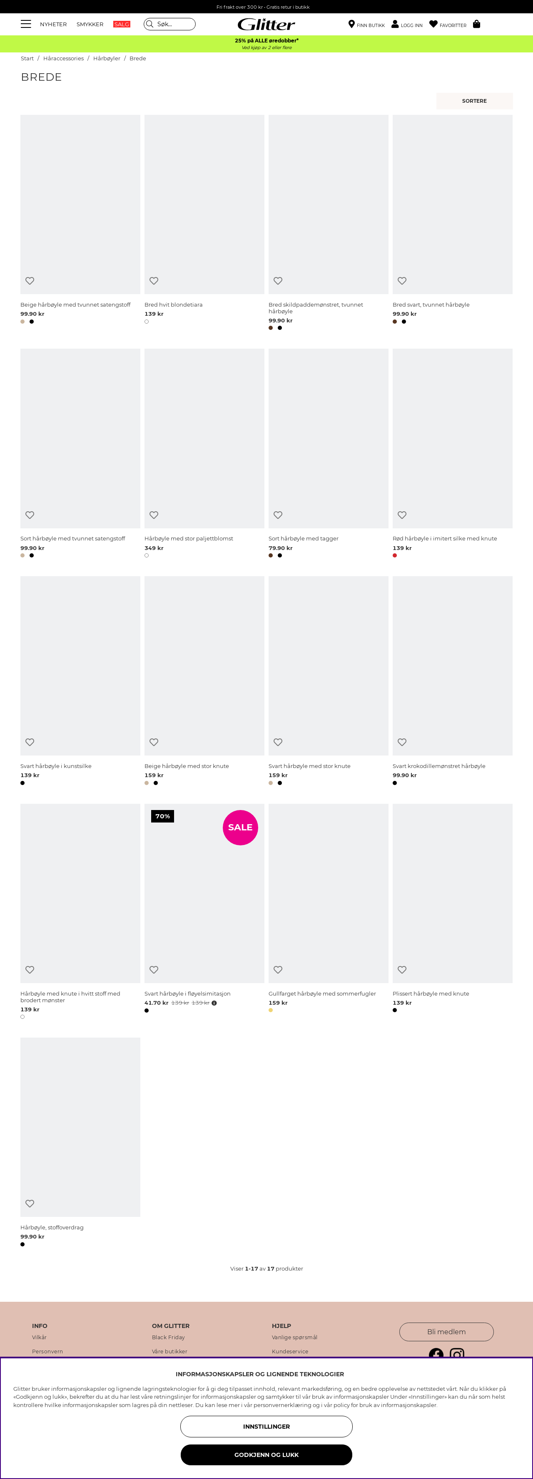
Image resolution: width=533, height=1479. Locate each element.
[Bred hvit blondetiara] (204, 224)
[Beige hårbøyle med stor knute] (204, 682)
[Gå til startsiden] (266, 24)
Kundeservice (290, 1352)
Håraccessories (63, 58)
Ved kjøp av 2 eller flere (266, 47)
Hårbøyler (106, 58)
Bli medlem (446, 1332)
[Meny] (27, 24)
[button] (410, 24)
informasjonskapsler (408, 1405)
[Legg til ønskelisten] (29, 281)
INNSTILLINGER (266, 1426)
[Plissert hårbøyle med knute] (453, 913)
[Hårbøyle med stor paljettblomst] (204, 455)
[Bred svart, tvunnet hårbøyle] (453, 224)
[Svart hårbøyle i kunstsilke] (80, 682)
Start (27, 58)
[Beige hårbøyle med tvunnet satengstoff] (80, 224)
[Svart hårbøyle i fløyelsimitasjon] (204, 913)
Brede (138, 58)
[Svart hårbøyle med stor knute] (329, 682)
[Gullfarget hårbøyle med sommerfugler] (329, 913)
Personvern (47, 1352)
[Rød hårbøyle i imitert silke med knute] (453, 455)
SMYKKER (90, 24)
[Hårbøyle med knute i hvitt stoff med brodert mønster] (80, 913)
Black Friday (168, 1337)
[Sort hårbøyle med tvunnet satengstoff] (80, 455)
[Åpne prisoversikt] (213, 1003)
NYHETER (53, 24)
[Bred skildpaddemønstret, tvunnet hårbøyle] (329, 224)
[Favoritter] (451, 24)
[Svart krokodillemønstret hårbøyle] (453, 682)
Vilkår (39, 1337)
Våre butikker (170, 1352)
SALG (122, 24)
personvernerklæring (282, 1405)
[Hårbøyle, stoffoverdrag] (80, 1144)
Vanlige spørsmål (295, 1337)
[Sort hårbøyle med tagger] (329, 455)
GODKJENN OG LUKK (266, 1455)
